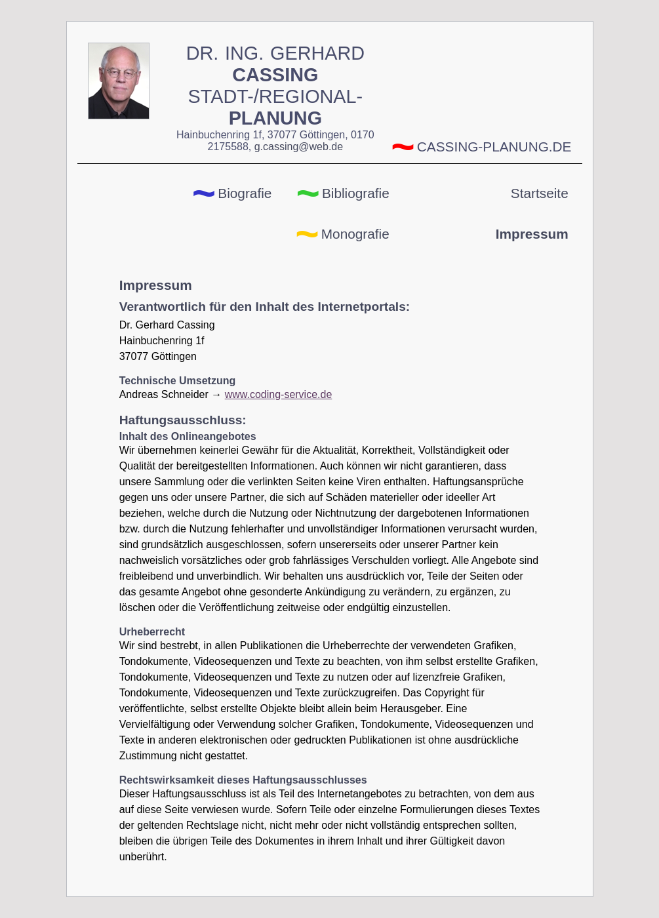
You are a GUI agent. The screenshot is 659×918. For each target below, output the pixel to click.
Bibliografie (355, 193)
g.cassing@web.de (298, 146)
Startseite (540, 193)
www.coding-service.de (278, 394)
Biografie (244, 193)
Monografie (355, 233)
